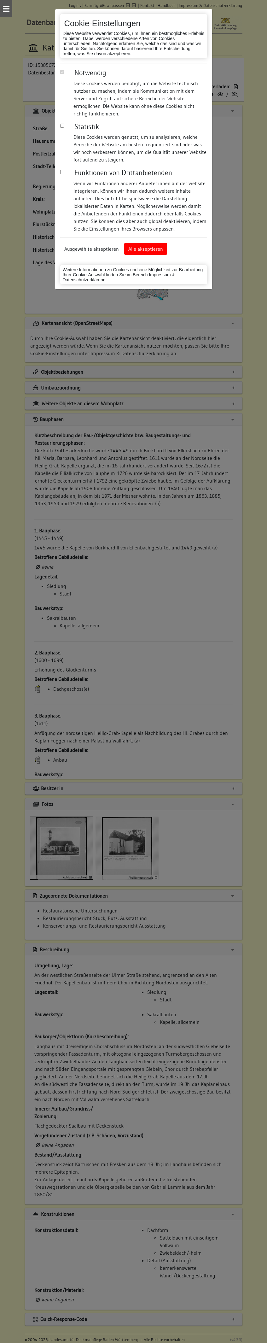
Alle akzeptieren (145, 249)
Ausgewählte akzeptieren (91, 249)
